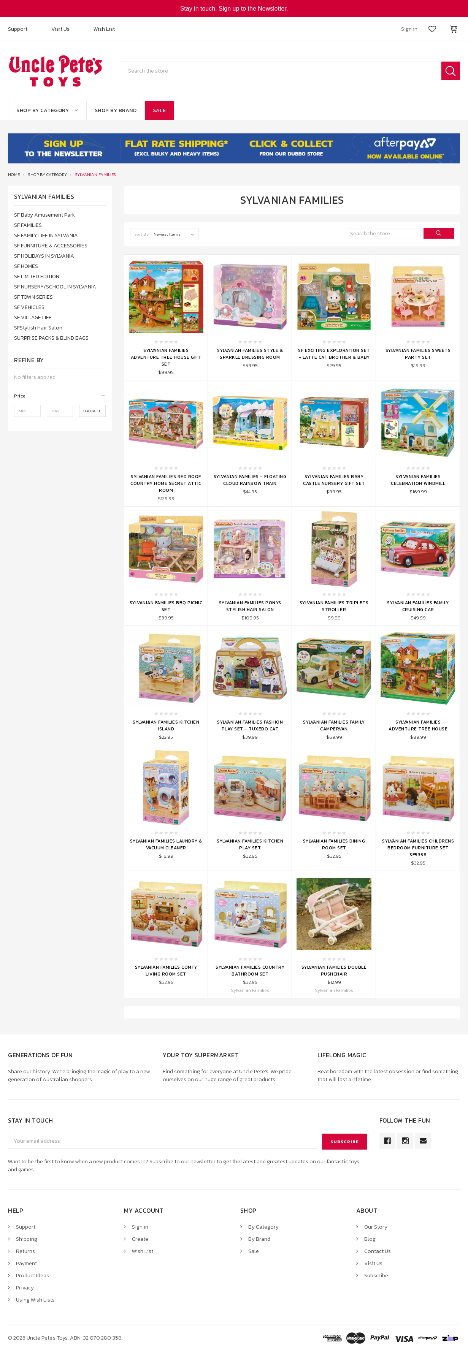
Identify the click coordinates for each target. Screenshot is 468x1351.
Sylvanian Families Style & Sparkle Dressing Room (250, 354)
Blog (370, 1238)
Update (92, 411)
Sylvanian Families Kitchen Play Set (250, 844)
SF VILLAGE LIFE (33, 318)
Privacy (25, 1287)
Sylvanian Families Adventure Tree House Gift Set (166, 357)
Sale (159, 110)
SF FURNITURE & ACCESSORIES (50, 246)
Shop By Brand (116, 110)
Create (140, 1238)
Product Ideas (32, 1275)
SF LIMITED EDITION (36, 276)
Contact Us (377, 1250)
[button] (60, 396)
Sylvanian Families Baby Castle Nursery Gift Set (334, 480)
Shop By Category (47, 110)
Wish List (104, 29)
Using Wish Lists (35, 1299)
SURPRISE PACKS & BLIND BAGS (51, 338)
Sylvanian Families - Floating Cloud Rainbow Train (250, 480)
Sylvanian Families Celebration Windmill (418, 480)
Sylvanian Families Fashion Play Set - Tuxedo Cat (250, 725)
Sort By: (142, 234)
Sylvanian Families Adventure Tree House (418, 725)
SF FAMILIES (28, 225)
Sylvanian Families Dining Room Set (334, 844)
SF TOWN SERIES (33, 297)
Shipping (26, 1238)
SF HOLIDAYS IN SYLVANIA (44, 256)
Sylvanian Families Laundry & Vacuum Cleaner (166, 844)
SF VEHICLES (29, 307)
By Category (263, 1226)
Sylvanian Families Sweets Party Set (418, 354)
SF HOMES (26, 266)
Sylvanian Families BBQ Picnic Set (166, 606)
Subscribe (376, 1275)
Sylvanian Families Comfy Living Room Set (166, 970)
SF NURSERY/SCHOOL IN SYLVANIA (55, 287)
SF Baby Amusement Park (44, 215)
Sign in (140, 1226)
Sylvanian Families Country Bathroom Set (250, 970)
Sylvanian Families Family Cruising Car (418, 606)
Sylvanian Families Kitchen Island (166, 725)
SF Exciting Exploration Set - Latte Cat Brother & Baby (334, 354)
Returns (25, 1250)
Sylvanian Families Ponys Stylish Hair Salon (250, 606)
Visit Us (60, 29)
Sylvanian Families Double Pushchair (334, 970)
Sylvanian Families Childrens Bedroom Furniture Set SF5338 (418, 848)
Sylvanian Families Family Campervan (334, 725)
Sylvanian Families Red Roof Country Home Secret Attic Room (165, 483)
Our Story (375, 1226)
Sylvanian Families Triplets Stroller (334, 606)
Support (17, 29)
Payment (26, 1263)
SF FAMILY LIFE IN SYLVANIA (46, 235)
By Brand (259, 1238)
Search (451, 71)
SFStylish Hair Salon (38, 328)
